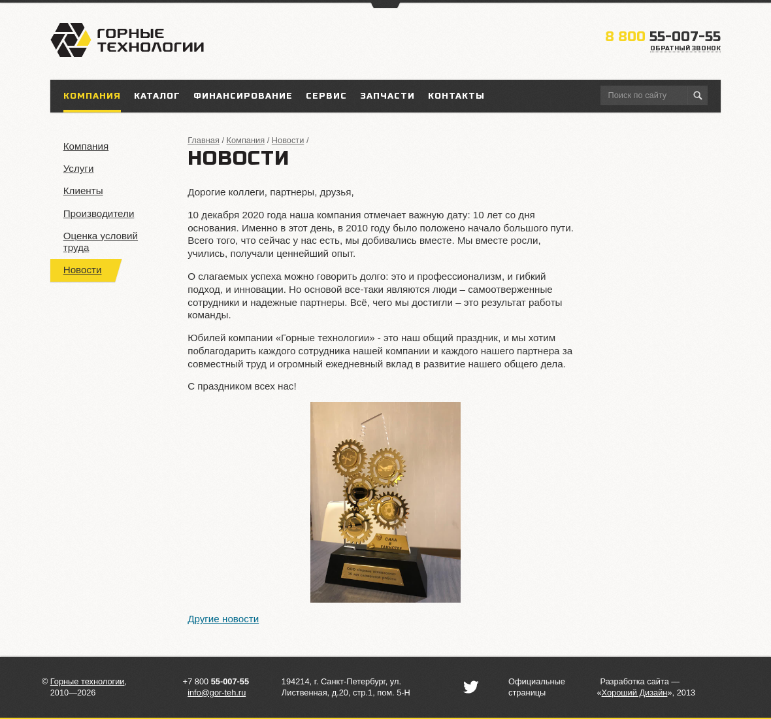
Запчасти (387, 96)
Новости (82, 269)
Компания (86, 146)
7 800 (218, 681)
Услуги (78, 168)
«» (634, 692)
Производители (99, 213)
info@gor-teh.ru (217, 692)
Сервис (326, 96)
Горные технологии (87, 681)
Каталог (157, 96)
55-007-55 (663, 37)
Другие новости (223, 618)
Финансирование (243, 96)
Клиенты (83, 190)
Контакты (456, 96)
